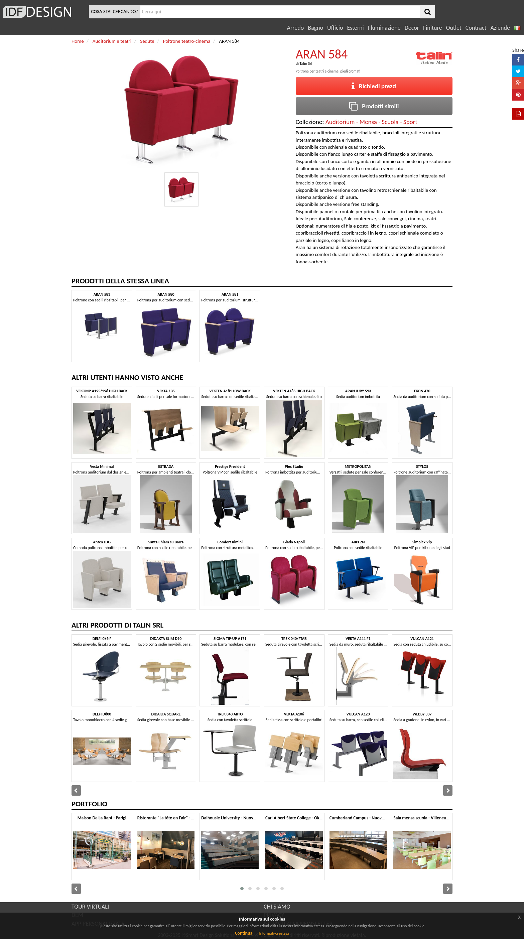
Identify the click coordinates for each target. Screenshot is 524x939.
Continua (243, 933)
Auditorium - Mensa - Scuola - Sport (371, 122)
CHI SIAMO (277, 906)
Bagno (315, 27)
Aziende (500, 27)
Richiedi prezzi (374, 86)
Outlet (453, 27)
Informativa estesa (274, 933)
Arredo (295, 27)
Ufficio (335, 27)
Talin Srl (306, 63)
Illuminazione (384, 27)
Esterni (355, 27)
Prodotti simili (374, 106)
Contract (476, 27)
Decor (412, 27)
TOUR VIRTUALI (90, 906)
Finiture (432, 27)
